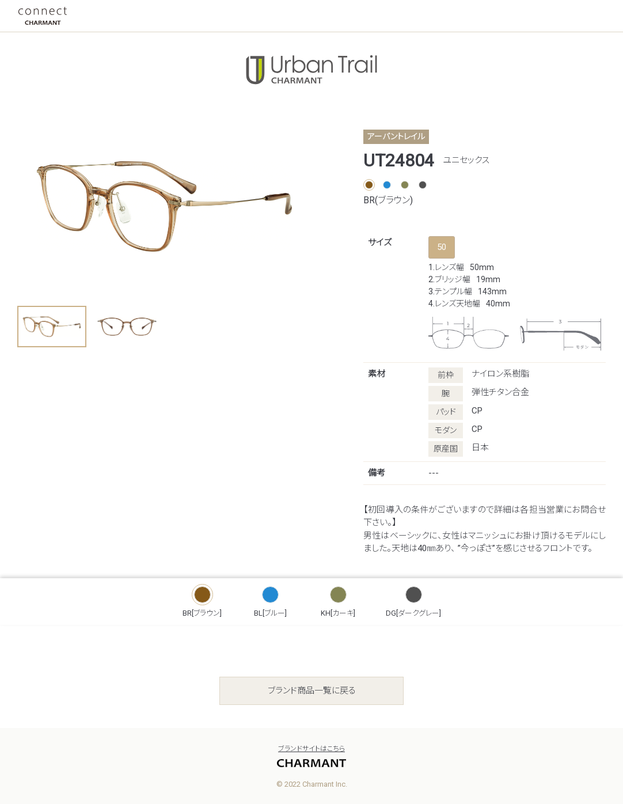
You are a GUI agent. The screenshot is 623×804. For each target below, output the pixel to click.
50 (441, 247)
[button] (51, 326)
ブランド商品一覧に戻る (312, 690)
